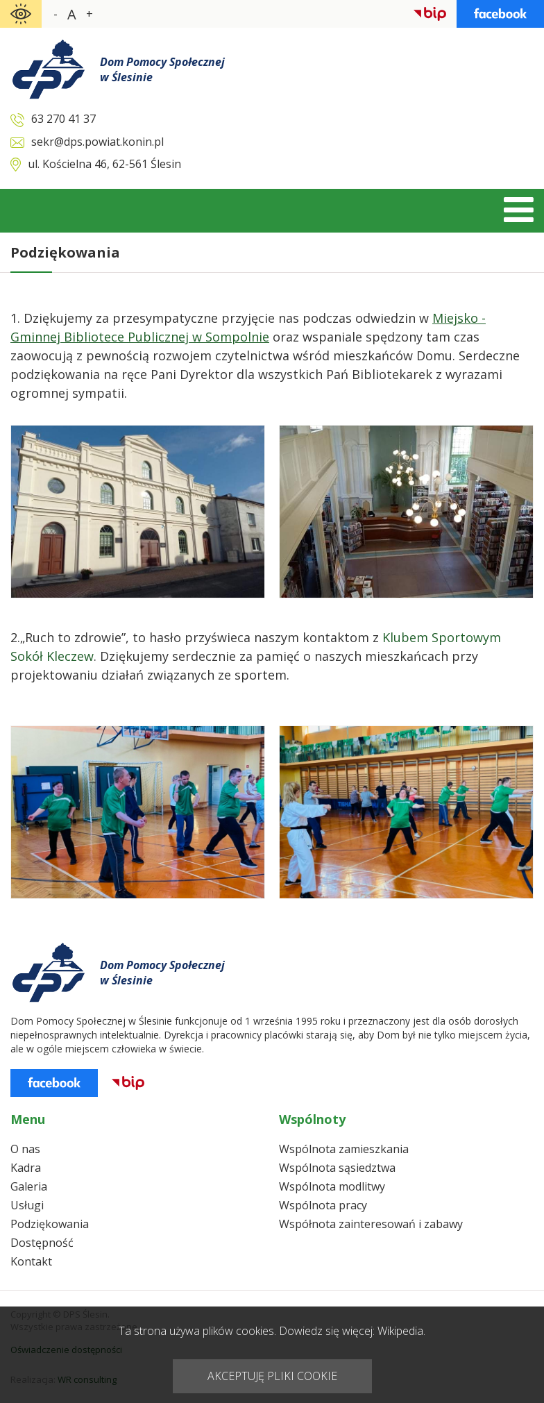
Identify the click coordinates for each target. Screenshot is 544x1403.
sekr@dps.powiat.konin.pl (97, 141)
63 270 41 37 (63, 118)
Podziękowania (49, 1224)
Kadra (25, 1167)
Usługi (27, 1205)
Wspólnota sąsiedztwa (337, 1167)
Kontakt (31, 1261)
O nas (25, 1149)
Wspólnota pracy (323, 1205)
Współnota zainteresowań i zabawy (371, 1224)
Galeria (28, 1186)
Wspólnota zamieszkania (344, 1149)
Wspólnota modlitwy (332, 1186)
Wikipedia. (401, 1330)
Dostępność (42, 1242)
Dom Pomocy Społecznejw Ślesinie (162, 69)
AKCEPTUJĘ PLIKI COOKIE (272, 1376)
